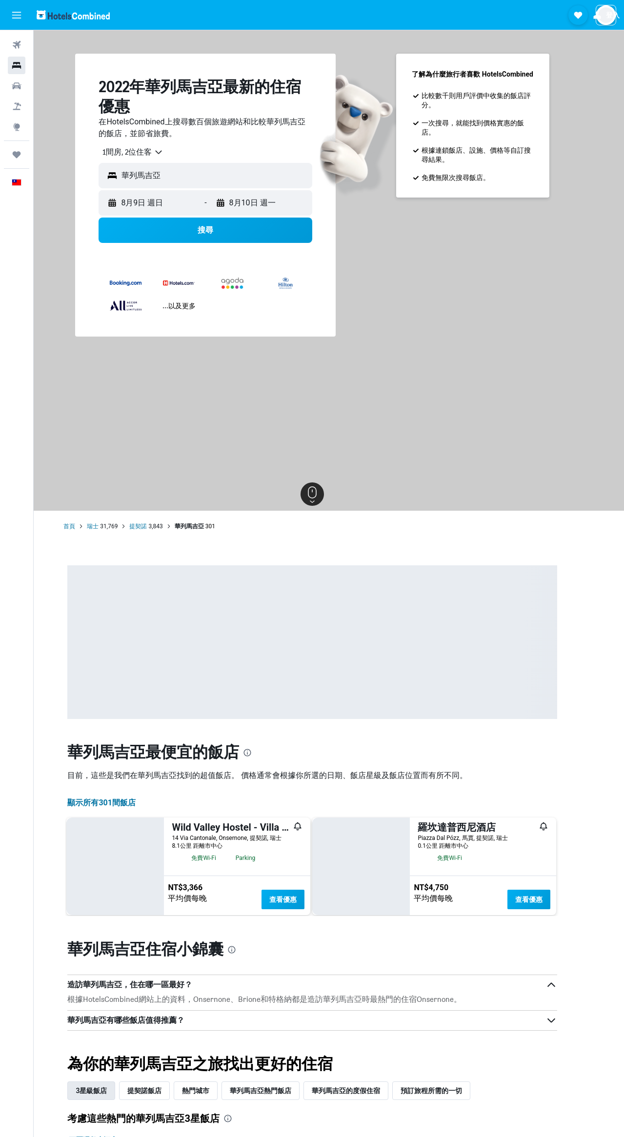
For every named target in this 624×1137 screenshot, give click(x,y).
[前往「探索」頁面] (16, 127)
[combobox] (145, 152)
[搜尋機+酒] (16, 106)
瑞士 (109, 526)
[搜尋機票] (16, 45)
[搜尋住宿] (16, 65)
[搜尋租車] (16, 86)
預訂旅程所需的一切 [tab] (448, 1091)
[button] (16, 15)
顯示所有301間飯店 (118, 802)
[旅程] (16, 154)
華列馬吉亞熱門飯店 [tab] (277, 1091)
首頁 (86, 526)
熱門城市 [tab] (212, 1091)
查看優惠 (299, 899)
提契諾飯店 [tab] (161, 1091)
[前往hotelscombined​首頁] (73, 15)
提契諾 (154, 526)
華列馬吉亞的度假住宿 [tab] (362, 1091)
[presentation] (264, 752)
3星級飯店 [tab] (107, 1091)
